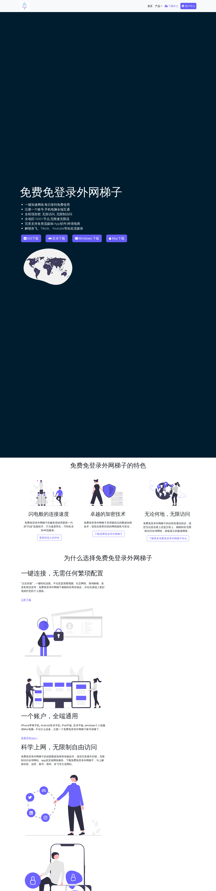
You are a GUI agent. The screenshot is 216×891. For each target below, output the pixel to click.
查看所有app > (29, 736)
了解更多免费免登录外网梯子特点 (168, 537)
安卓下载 (56, 238)
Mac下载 (116, 238)
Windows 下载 (87, 238)
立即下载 (26, 598)
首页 (150, 6)
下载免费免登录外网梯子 (108, 534)
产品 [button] (157, 6)
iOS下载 (31, 238)
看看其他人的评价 (49, 537)
